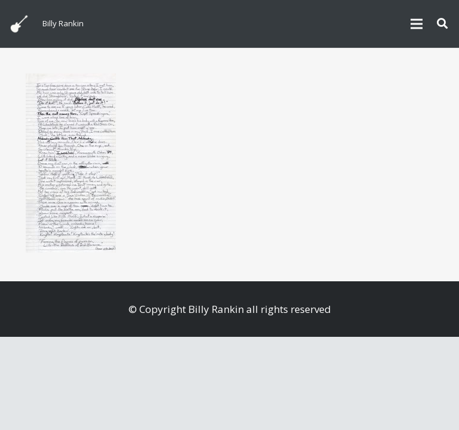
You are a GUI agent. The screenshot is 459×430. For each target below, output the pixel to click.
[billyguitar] (19, 24)
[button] (442, 24)
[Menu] (416, 24)
